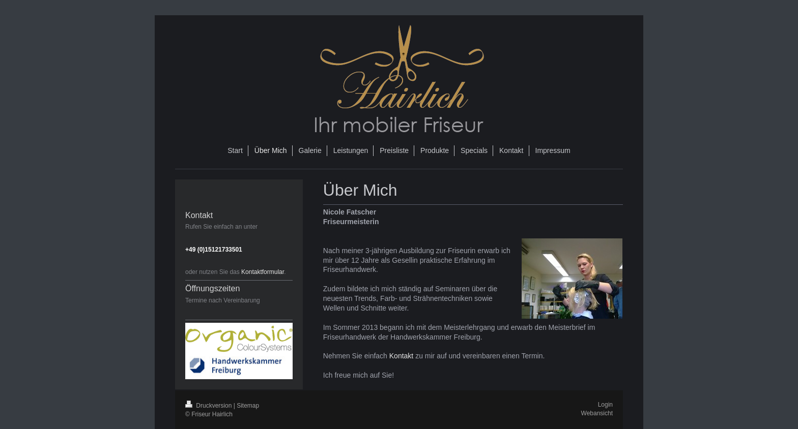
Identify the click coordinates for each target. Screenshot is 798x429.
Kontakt (401, 356)
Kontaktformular (262, 271)
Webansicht (597, 413)
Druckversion (209, 405)
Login (605, 404)
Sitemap (248, 405)
